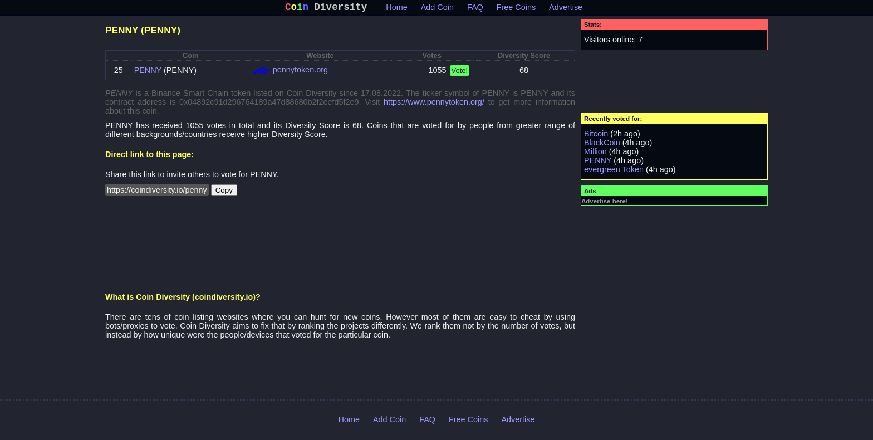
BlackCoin (602, 144)
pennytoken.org (300, 71)
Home (396, 9)
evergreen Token (614, 171)
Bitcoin (596, 135)
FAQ (475, 9)
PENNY (147, 72)
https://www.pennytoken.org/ (434, 104)
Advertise (565, 9)
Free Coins (516, 9)
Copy (224, 192)
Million (595, 153)
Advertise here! (604, 203)
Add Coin (437, 9)
